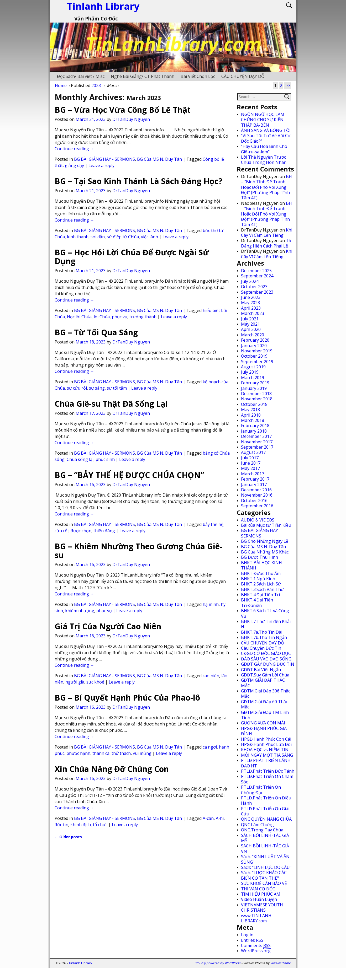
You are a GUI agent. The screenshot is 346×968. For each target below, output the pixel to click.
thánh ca (100, 753)
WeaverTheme (280, 963)
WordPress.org (256, 951)
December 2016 (256, 490)
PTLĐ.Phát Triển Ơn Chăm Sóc (267, 778)
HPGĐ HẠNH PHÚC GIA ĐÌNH (264, 730)
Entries (252, 940)
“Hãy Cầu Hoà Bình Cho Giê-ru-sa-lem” (264, 148)
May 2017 (250, 468)
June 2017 (250, 463)
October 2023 (254, 286)
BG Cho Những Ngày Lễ (264, 541)
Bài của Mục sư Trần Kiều (266, 525)
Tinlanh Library (80, 963)
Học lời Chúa (79, 317)
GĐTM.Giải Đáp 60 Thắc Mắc (264, 704)
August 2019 (253, 367)
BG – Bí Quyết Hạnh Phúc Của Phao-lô (127, 697)
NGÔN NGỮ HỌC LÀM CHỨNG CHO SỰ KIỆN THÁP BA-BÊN (262, 119)
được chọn (81, 531)
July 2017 (250, 458)
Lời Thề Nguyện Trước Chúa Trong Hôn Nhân (263, 159)
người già (74, 682)
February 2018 (255, 425)
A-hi (220, 818)
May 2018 (250, 409)
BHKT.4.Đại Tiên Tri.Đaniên (257, 602)
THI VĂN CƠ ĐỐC (258, 889)
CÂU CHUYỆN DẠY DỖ (242, 76)
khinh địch (80, 824)
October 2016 (254, 500)
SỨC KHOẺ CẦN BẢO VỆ (264, 883)
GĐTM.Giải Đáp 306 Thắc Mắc (265, 693)
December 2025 (256, 270)
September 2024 (257, 276)
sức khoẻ (95, 682)
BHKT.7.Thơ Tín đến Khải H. (266, 624)
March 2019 (252, 377)
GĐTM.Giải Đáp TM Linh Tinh (265, 714)
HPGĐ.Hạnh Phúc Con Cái (266, 739)
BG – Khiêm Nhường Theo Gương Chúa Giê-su (138, 550)
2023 (96, 85)
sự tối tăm (117, 388)
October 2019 (254, 356)
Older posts (68, 836)
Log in (247, 935)
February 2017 (255, 479)
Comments (256, 946)
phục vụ (119, 317)
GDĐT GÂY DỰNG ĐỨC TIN (267, 664)
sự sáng (97, 388)
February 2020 (255, 340)
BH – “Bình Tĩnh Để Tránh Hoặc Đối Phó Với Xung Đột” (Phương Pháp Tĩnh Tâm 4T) (266, 187)
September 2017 (257, 447)
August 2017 (253, 452)
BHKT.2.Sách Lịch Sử (261, 584)
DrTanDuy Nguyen (131, 119)
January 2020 (254, 345)
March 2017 (252, 474)
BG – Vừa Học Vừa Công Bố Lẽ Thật (123, 109)
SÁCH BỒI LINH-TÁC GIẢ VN (265, 848)
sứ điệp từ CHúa (123, 237)
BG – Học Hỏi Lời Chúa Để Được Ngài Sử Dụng (132, 256)
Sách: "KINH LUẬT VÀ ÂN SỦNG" (265, 859)
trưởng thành (142, 317)
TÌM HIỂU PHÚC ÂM (260, 894)
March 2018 (252, 420)
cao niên (211, 676)
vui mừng (142, 753)
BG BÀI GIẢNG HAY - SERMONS (104, 159)
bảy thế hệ (213, 524)
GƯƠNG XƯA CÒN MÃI (263, 723)
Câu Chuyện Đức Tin (261, 648)
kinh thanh (77, 237)
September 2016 (257, 506)
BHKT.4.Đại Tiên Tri (260, 595)
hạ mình (211, 604)
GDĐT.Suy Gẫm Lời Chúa (265, 675)
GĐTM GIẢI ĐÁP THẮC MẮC (263, 682)
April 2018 (251, 415)
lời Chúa (102, 317)
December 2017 (256, 436)
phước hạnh (78, 753)
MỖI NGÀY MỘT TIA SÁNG (267, 755)
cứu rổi (62, 531)
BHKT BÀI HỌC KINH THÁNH (261, 565)
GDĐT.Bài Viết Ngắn (261, 670)
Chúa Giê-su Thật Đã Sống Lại (111, 403)
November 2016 (256, 495)
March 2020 (252, 335)
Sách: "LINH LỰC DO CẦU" (266, 867)
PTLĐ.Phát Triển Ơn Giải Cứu (265, 811)
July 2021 (250, 319)
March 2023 (252, 313)
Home (61, 85)
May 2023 (250, 302)
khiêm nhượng (79, 611)
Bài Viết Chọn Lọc (198, 76)
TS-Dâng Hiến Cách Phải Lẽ (267, 243)
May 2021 (250, 324)
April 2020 (251, 329)
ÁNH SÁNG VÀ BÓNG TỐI (266, 130)
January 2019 (254, 388)
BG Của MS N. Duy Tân (159, 159)
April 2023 (251, 308)
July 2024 (250, 281)
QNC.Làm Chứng (257, 824)
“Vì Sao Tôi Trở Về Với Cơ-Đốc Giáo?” (266, 138)
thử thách (121, 753)
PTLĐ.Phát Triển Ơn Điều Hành (266, 800)
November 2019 (256, 351)
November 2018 (256, 399)
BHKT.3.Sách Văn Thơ (262, 589)
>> (287, 85)
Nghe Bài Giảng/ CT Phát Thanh (142, 76)
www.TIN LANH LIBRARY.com (256, 918)
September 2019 (257, 361)
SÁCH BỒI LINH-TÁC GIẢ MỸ (265, 837)
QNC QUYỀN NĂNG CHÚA (266, 819)
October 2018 (254, 404)
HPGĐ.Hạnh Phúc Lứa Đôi (266, 744)
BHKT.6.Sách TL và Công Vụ (265, 613)
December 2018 (256, 393)
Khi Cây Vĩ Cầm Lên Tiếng (266, 232)
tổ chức (100, 824)
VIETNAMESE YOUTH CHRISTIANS (262, 907)
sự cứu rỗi (77, 388)
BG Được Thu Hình (259, 557)
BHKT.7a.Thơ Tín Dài (261, 632)
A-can (208, 818)
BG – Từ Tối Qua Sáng (96, 332)
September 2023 (257, 292)
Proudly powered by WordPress (218, 963)
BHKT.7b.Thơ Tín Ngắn (264, 637)
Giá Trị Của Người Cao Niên (108, 626)
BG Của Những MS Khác (265, 552)
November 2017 (256, 442)
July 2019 (250, 372)
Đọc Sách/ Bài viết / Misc (80, 76)
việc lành (149, 237)
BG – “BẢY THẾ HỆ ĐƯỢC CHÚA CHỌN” (129, 475)
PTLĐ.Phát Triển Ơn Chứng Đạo (261, 789)
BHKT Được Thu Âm (261, 573)
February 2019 (255, 383)
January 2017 (254, 484)
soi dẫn (98, 237)
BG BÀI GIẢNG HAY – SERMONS (261, 533)
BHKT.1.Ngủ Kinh (258, 579)
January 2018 (254, 431)
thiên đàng (104, 531)
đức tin (61, 824)
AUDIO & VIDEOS (257, 520)
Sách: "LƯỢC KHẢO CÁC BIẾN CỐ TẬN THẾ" (264, 875)
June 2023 (250, 297)
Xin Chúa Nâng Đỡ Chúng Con (112, 768)
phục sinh (105, 459)
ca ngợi (210, 747)
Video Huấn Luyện (259, 899)
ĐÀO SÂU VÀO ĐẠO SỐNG (266, 659)
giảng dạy (74, 165)
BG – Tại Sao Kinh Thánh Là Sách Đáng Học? (138, 181)
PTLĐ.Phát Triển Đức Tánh (267, 771)
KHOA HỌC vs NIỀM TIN (265, 749)
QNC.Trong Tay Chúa (262, 830)
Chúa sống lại (80, 459)
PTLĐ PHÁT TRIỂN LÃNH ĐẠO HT (266, 762)
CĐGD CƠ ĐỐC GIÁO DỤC (266, 653)
